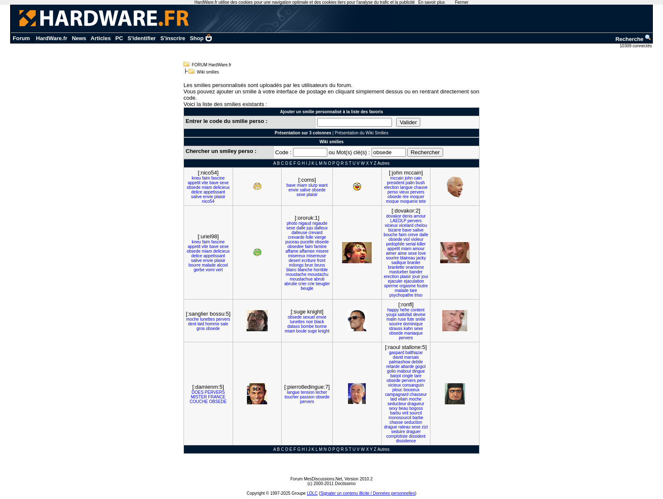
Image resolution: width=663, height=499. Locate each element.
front (321, 260)
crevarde (296, 237)
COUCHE (198, 401)
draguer (413, 431)
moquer (417, 196)
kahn (408, 328)
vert (219, 269)
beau (403, 408)
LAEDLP (398, 220)
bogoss (416, 408)
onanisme (414, 267)
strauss (396, 328)
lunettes (207, 319)
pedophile (395, 244)
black (319, 321)
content (418, 310)
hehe (404, 310)
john (409, 178)
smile (420, 319)
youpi (391, 314)
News (79, 38)
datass (293, 326)
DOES (197, 392)
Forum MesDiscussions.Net (316, 479)
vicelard (406, 225)
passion (307, 397)
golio (391, 371)
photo (292, 223)
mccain (397, 178)
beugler (323, 283)
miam (207, 187)
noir (309, 321)
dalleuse (299, 232)
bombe (307, 326)
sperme (391, 286)
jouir (416, 276)
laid (200, 324)
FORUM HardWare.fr (212, 65)
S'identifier (142, 38)
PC (119, 38)
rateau (404, 427)
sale (224, 324)
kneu (196, 178)
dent (192, 324)
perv (421, 380)
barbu (395, 413)
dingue (418, 371)
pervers (417, 192)
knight (323, 331)
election (391, 187)
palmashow (400, 362)
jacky (421, 258)
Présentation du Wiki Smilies (362, 133)
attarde (407, 366)
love (422, 253)
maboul (404, 371)
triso (418, 295)
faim (206, 178)
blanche (305, 269)
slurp (313, 185)
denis (408, 216)
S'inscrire (172, 38)
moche (192, 319)
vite (205, 182)
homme (212, 324)
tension (307, 392)
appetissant (214, 192)
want (323, 185)
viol (406, 239)
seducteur (397, 403)
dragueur (415, 403)
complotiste (397, 436)
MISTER (199, 397)
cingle (407, 376)
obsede (193, 187)
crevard (315, 232)
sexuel (309, 317)
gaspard (396, 352)
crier (303, 283)
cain (418, 178)
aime (402, 253)
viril (405, 413)
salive (196, 196)
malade (209, 265)
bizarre (394, 230)
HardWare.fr (51, 38)
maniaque (413, 333)
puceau (292, 242)
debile (417, 362)
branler (413, 262)
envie (208, 196)
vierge (320, 237)
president (395, 182)
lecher (321, 392)
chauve (420, 187)
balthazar (414, 352)
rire (405, 196)
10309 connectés (636, 46)
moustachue (301, 279)
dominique (413, 324)
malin (391, 319)
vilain (403, 399)
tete (422, 201)
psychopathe (401, 295)
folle (309, 237)
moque (392, 201)
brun (309, 265)
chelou (421, 225)
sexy (393, 408)
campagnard (396, 394)
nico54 (208, 201)
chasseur (418, 394)
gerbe (199, 269)
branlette (396, 267)
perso (392, 192)
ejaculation (414, 281)
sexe (224, 182)
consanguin (413, 385)
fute (410, 319)
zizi (424, 427)
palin (409, 182)
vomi (209, 269)
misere (322, 251)
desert (295, 260)
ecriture (308, 260)
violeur (417, 239)
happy (393, 310)
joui (425, 276)
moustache (296, 274)
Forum (21, 38)
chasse (396, 422)
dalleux (321, 228)
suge (312, 331)
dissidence (406, 441)
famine (320, 246)
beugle (307, 288)
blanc (291, 269)
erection (391, 276)
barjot (395, 376)
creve (413, 234)
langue (406, 187)
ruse (402, 319)
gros (201, 328)
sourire (392, 258)
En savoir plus (431, 2)
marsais (411, 357)
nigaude (320, 223)
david (398, 357)
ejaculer (395, 281)
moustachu (318, 274)
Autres (383, 163)
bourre (195, 265)
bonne (321, 326)
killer (421, 244)
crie (311, 283)
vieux (404, 192)
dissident (417, 436)
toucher (292, 397)
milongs (296, 265)
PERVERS (215, 392)
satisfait (404, 314)
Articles (100, 38)
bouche (390, 234)
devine (419, 314)
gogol (420, 366)
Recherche (633, 39)
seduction (413, 422)
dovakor (393, 216)
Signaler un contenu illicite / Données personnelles (367, 493)
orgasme (407, 286)
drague (390, 427)
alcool (222, 265)
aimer (391, 253)
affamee (307, 251)
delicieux (221, 187)
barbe (418, 417)
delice (196, 192)
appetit (194, 182)
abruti (319, 279)
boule (301, 331)
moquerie (409, 201)
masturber (398, 272)
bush (420, 182)
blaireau (407, 258)
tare (413, 290)
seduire (398, 431)
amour (419, 216)
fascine (218, 178)
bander (415, 272)
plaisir (219, 196)
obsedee (296, 246)
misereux (296, 256)
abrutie (290, 283)
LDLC (312, 493)
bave (214, 182)
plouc (397, 389)
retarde (393, 366)
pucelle (307, 242)
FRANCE (216, 397)
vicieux (391, 225)
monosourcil (400, 417)
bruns (320, 265)
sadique (398, 262)
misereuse (316, 256)
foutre (422, 286)
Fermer (461, 2)
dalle (300, 228)
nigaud (305, 223)
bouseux (411, 389)
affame (291, 251)
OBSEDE (218, 401)
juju (310, 228)
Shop (201, 38)
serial (410, 244)
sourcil (416, 413)
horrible (321, 269)
